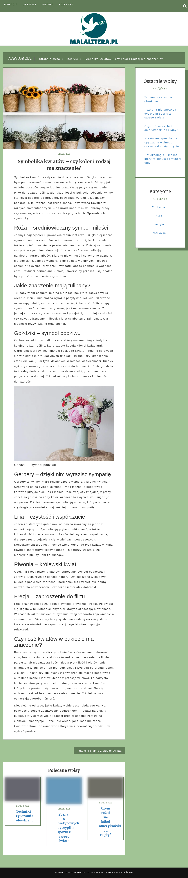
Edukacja (10, 4)
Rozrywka (66, 4)
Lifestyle (30, 4)
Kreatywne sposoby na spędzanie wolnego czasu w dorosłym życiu (161, 142)
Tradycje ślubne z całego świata (99, 750)
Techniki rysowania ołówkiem (24, 816)
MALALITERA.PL (76, 872)
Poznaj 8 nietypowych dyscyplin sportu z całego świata (68, 827)
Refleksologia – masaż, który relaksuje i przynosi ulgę (162, 158)
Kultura (48, 4)
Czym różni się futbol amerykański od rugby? (110, 821)
